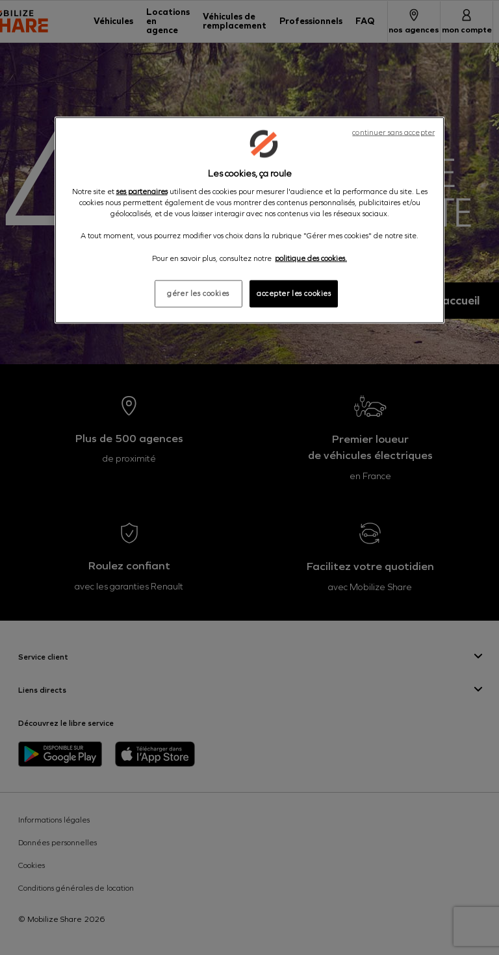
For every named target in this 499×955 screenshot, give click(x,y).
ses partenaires (142, 191)
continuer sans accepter (393, 131)
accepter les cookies (294, 292)
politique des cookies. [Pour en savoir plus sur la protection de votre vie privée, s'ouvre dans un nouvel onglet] (311, 257)
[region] (249, 219)
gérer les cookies (198, 292)
